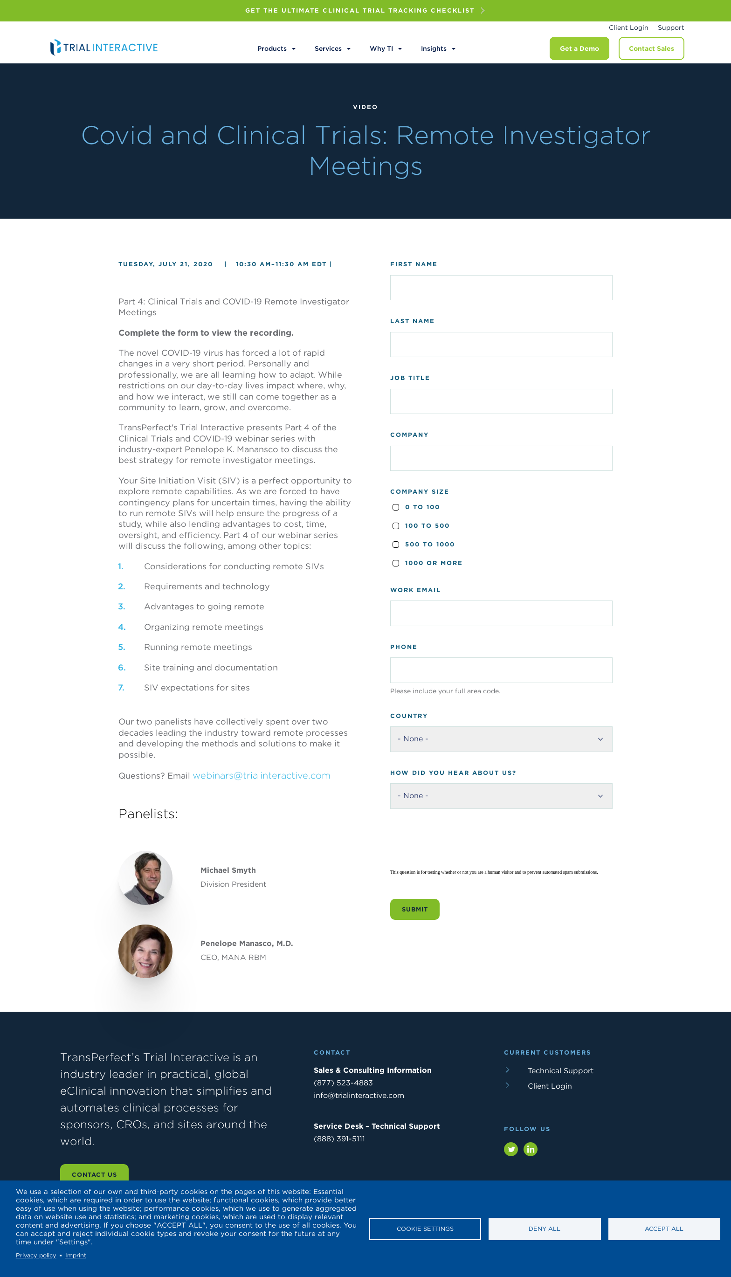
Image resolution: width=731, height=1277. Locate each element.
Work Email (415, 590)
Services (328, 48)
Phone (404, 646)
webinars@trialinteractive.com (262, 775)
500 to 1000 (430, 544)
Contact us (94, 1174)
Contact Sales (651, 48)
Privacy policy (36, 1255)
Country (409, 715)
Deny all (544, 1228)
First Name (414, 264)
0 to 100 (422, 507)
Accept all (664, 1228)
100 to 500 (427, 525)
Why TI (381, 48)
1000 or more (434, 562)
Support (671, 27)
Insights (434, 48)
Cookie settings (425, 1228)
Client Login (628, 27)
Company (409, 434)
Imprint (75, 1255)
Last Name (412, 321)
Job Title (410, 377)
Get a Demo (579, 48)
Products (272, 48)
